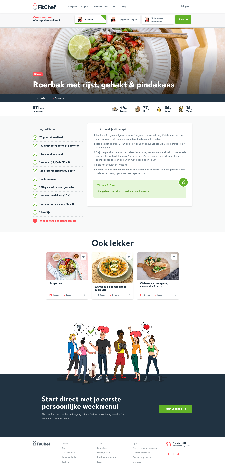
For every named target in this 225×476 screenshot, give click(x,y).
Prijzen (84, 7)
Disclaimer (102, 448)
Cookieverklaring (141, 453)
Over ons (66, 444)
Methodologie (68, 453)
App (135, 444)
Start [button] (183, 19)
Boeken (65, 462)
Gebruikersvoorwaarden (145, 448)
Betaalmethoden (69, 457)
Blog (124, 7)
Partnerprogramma (142, 457)
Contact (137, 462)
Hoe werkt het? (100, 7)
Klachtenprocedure (106, 457)
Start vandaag (175, 409)
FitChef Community (44, 6)
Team (99, 444)
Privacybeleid (103, 453)
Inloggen (185, 6)
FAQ (115, 7)
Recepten (72, 7)
